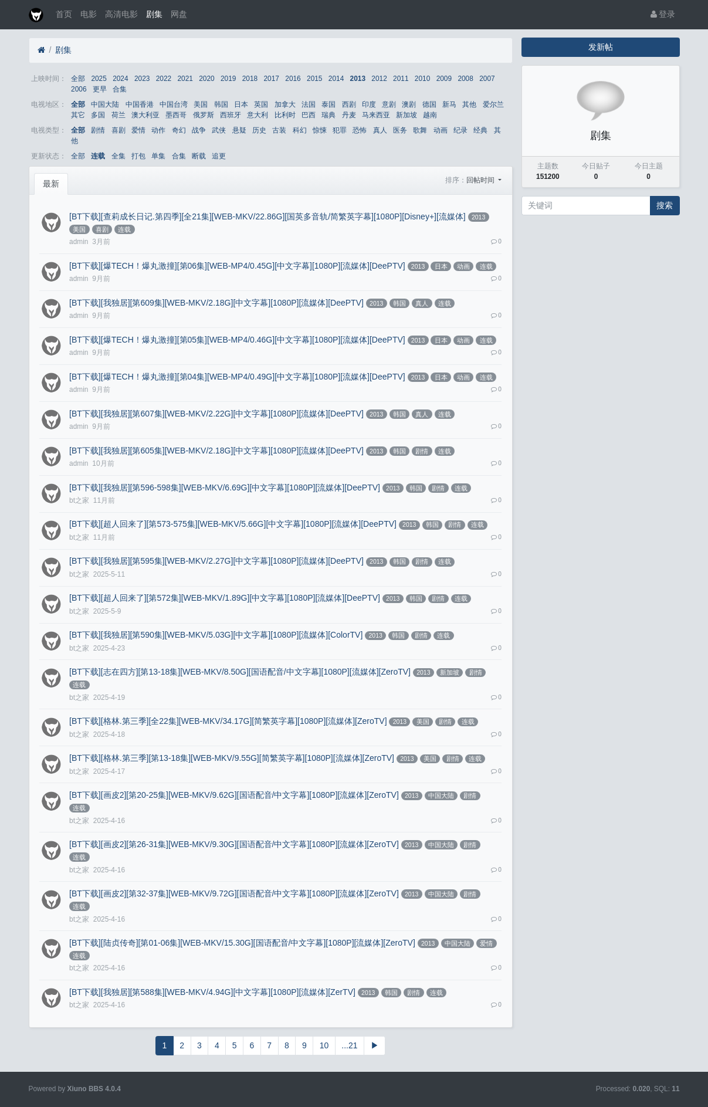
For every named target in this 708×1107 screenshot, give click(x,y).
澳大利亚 (145, 115)
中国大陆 (105, 104)
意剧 (389, 104)
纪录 (460, 130)
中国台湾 (174, 104)
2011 (400, 79)
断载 (199, 156)
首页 (64, 14)
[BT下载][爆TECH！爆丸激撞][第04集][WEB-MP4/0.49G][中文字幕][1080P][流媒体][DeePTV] (237, 376)
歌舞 (420, 130)
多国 (98, 115)
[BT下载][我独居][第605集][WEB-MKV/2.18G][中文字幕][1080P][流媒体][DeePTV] (216, 450)
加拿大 (285, 104)
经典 (480, 130)
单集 (158, 156)
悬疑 (239, 130)
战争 (199, 130)
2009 (444, 79)
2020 (206, 79)
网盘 (179, 14)
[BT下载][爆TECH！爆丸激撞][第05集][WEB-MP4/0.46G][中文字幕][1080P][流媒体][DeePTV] (237, 339)
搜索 (664, 205)
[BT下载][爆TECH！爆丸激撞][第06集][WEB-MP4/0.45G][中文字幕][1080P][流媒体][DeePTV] (237, 265)
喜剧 (118, 130)
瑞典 (328, 115)
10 (324, 1045)
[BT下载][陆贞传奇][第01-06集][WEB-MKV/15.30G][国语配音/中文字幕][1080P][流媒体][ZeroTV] (242, 942)
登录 (663, 14)
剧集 (154, 14)
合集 (120, 89)
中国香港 (140, 104)
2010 (422, 79)
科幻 (300, 130)
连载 (98, 156)
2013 (357, 79)
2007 (486, 79)
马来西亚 (376, 115)
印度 (369, 104)
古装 (279, 130)
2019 (228, 79)
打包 (138, 156)
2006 (78, 89)
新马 (449, 104)
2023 (142, 79)
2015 (314, 79)
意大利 (257, 115)
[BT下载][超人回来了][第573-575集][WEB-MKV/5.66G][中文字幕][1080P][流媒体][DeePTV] (233, 524)
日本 (241, 104)
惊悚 (320, 130)
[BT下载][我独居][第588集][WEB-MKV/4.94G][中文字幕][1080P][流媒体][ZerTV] (212, 992)
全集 (118, 156)
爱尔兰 (493, 104)
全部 (78, 79)
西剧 (349, 104)
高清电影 (121, 14)
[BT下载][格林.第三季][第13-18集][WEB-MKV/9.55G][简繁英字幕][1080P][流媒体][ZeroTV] (231, 758)
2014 (336, 79)
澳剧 (409, 104)
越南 (430, 115)
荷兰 (118, 115)
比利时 (285, 115)
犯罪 (340, 130)
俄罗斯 (203, 115)
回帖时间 (481, 180)
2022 (163, 79)
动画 (440, 130)
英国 (261, 104)
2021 (184, 79)
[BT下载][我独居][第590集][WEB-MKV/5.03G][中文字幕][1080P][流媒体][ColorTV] (216, 634)
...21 (349, 1045)
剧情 (98, 130)
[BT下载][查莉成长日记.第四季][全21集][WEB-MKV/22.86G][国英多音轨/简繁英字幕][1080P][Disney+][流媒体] (267, 216)
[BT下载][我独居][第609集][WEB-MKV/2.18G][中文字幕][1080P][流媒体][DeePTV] (216, 302)
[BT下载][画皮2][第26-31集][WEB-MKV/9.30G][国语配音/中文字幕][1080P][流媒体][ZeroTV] (234, 844)
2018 (250, 79)
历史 (259, 130)
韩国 (221, 104)
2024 (120, 79)
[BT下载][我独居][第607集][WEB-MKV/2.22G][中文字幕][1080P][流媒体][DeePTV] (216, 413)
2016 (292, 79)
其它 (78, 115)
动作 (158, 130)
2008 (465, 79)
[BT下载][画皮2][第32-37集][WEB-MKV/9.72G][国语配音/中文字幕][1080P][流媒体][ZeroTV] (234, 893)
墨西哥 (176, 115)
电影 (88, 14)
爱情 (138, 130)
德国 (429, 104)
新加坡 (406, 115)
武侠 (219, 130)
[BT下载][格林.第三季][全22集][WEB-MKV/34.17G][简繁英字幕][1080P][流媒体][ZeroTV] (228, 721)
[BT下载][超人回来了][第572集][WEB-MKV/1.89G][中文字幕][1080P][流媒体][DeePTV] (224, 597)
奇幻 (179, 130)
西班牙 (230, 115)
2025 (98, 79)
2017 (271, 79)
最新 (51, 183)
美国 (201, 104)
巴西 (309, 115)
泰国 (328, 104)
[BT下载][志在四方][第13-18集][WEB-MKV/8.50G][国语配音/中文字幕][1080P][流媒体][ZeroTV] (240, 671)
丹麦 (349, 115)
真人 (380, 130)
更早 (100, 89)
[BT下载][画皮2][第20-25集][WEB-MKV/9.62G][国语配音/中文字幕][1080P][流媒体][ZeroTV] (234, 795)
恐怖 (360, 130)
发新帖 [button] (600, 47)
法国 (309, 104)
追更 (219, 156)
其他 (469, 104)
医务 (400, 130)
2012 (379, 79)
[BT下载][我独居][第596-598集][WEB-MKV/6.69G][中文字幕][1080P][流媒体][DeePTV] (224, 487)
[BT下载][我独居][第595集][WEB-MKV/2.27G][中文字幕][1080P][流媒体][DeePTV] (216, 561)
